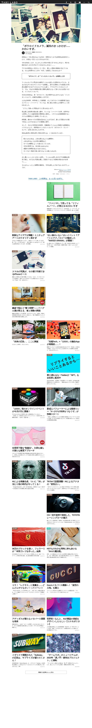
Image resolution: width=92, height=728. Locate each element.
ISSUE (48, 184)
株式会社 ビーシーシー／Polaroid (64, 170)
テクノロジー (62, 174)
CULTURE (15, 216)
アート (68, 174)
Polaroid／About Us (67, 171)
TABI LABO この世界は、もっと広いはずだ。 (46, 180)
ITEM (48, 529)
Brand (58, 174)
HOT (54, 174)
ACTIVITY (49, 216)
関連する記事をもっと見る (46, 673)
